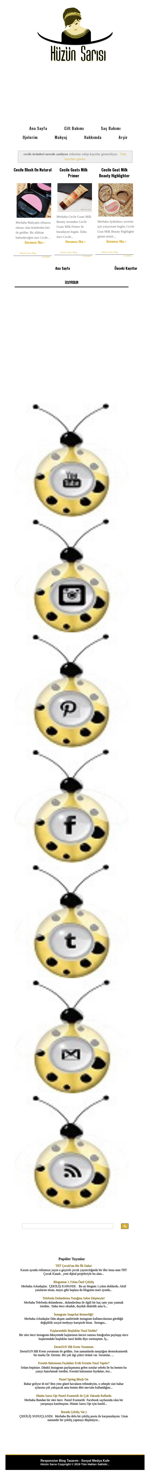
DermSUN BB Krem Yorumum (73, 1346)
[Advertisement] (75, 94)
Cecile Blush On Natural (33, 170)
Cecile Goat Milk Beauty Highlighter (114, 172)
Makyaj (61, 137)
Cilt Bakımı (74, 128)
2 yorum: (46, 257)
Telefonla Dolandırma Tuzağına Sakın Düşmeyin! (73, 1298)
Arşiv (123, 137)
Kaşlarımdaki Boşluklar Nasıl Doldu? (73, 1330)
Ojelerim (30, 137)
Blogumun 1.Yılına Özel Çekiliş (73, 1281)
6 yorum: (87, 256)
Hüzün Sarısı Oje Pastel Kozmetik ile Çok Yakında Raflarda (73, 1395)
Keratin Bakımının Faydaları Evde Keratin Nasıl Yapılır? (73, 1363)
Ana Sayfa (38, 128)
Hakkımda (93, 137)
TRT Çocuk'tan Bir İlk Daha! (73, 1265)
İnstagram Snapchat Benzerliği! (73, 1314)
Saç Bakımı (111, 128)
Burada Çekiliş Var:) (73, 1411)
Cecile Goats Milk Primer (74, 172)
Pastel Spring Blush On (73, 1379)
